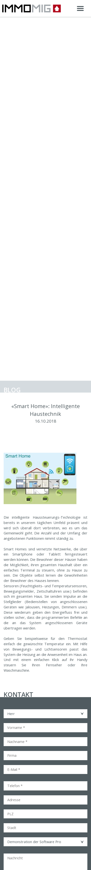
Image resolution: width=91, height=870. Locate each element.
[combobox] (45, 713)
